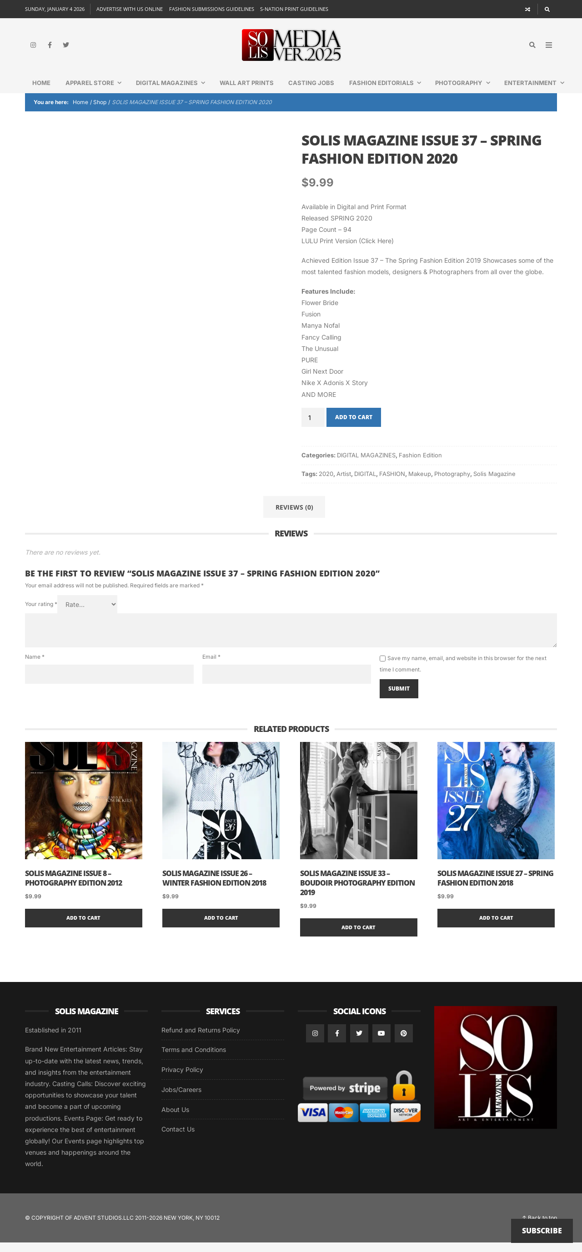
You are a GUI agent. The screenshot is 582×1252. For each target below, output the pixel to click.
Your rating (41, 613)
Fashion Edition (420, 464)
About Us (175, 1119)
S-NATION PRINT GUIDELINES (294, 8)
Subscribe (542, 1231)
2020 (326, 483)
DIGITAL (365, 483)
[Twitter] (66, 50)
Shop (99, 111)
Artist (343, 483)
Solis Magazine (494, 483)
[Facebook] (49, 50)
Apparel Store (97, 92)
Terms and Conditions (193, 1059)
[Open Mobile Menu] (549, 50)
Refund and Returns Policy (200, 1039)
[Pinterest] (404, 1043)
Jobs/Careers (181, 1099)
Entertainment (537, 92)
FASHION (392, 483)
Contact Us (178, 1138)
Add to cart (353, 427)
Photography (466, 92)
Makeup (419, 483)
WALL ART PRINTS (247, 92)
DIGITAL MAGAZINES (174, 92)
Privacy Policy (182, 1079)
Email (211, 666)
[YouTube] (381, 1043)
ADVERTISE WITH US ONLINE (129, 8)
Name (35, 666)
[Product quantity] (313, 426)
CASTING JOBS (311, 92)
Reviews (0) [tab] (294, 516)
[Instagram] (33, 50)
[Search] (547, 9)
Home (41, 92)
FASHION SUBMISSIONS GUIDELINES (211, 8)
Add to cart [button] (83, 927)
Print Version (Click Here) (357, 250)
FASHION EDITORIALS (388, 92)
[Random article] (528, 9)
